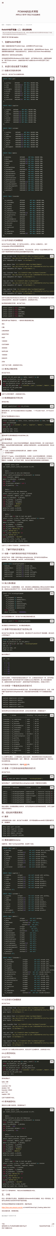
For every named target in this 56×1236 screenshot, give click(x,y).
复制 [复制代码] (52, 78)
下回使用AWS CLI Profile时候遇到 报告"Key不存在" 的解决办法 (14, 1226)
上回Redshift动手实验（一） (46, 1225)
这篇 (25, 764)
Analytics (8, 24)
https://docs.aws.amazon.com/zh (12, 1207)
